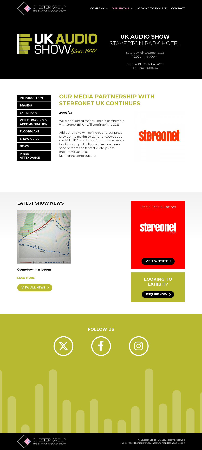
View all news (33, 287)
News (24, 146)
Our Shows (122, 8)
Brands (26, 105)
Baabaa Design (176, 443)
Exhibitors (28, 113)
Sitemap (162, 443)
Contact (178, 8)
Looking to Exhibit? (152, 8)
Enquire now (156, 294)
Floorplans (30, 131)
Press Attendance (30, 155)
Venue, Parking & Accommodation (33, 122)
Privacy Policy (126, 443)
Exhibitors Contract (145, 443)
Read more (26, 277)
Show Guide (29, 138)
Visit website (157, 261)
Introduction (31, 98)
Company (99, 8)
